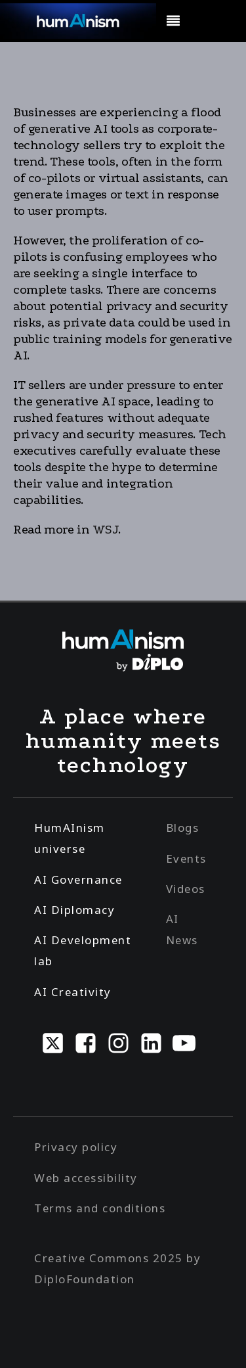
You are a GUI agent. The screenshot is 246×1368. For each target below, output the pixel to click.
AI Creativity (73, 991)
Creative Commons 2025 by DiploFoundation (117, 1268)
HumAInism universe (69, 838)
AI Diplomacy (74, 909)
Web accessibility (86, 1177)
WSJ (105, 529)
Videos (185, 888)
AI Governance (78, 879)
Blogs (182, 827)
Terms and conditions (99, 1208)
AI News (182, 929)
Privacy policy (75, 1146)
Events (186, 858)
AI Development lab (82, 950)
